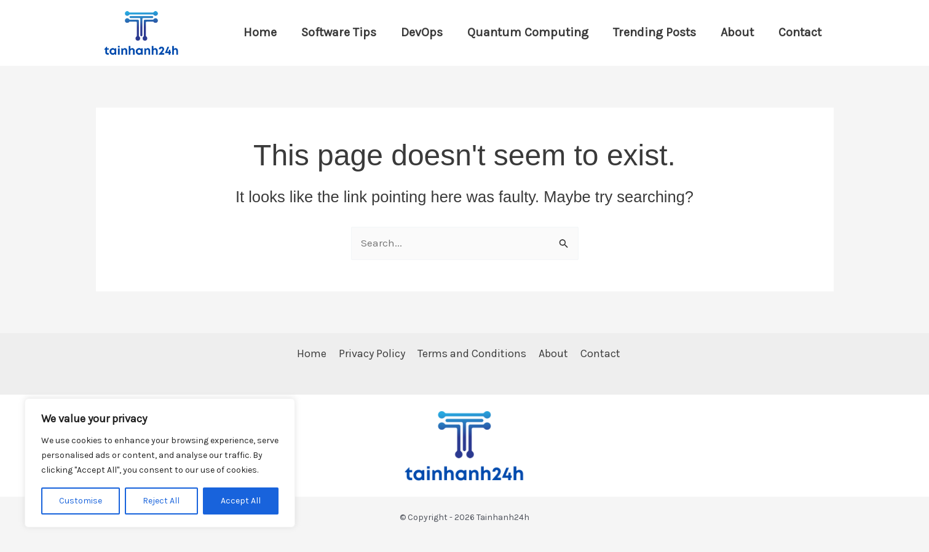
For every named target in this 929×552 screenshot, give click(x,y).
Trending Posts (654, 32)
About (737, 32)
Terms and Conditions (471, 353)
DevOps (422, 32)
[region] (160, 462)
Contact (799, 32)
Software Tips (338, 32)
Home (260, 32)
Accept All (241, 500)
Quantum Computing (527, 32)
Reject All (161, 500)
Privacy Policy (372, 353)
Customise (80, 500)
